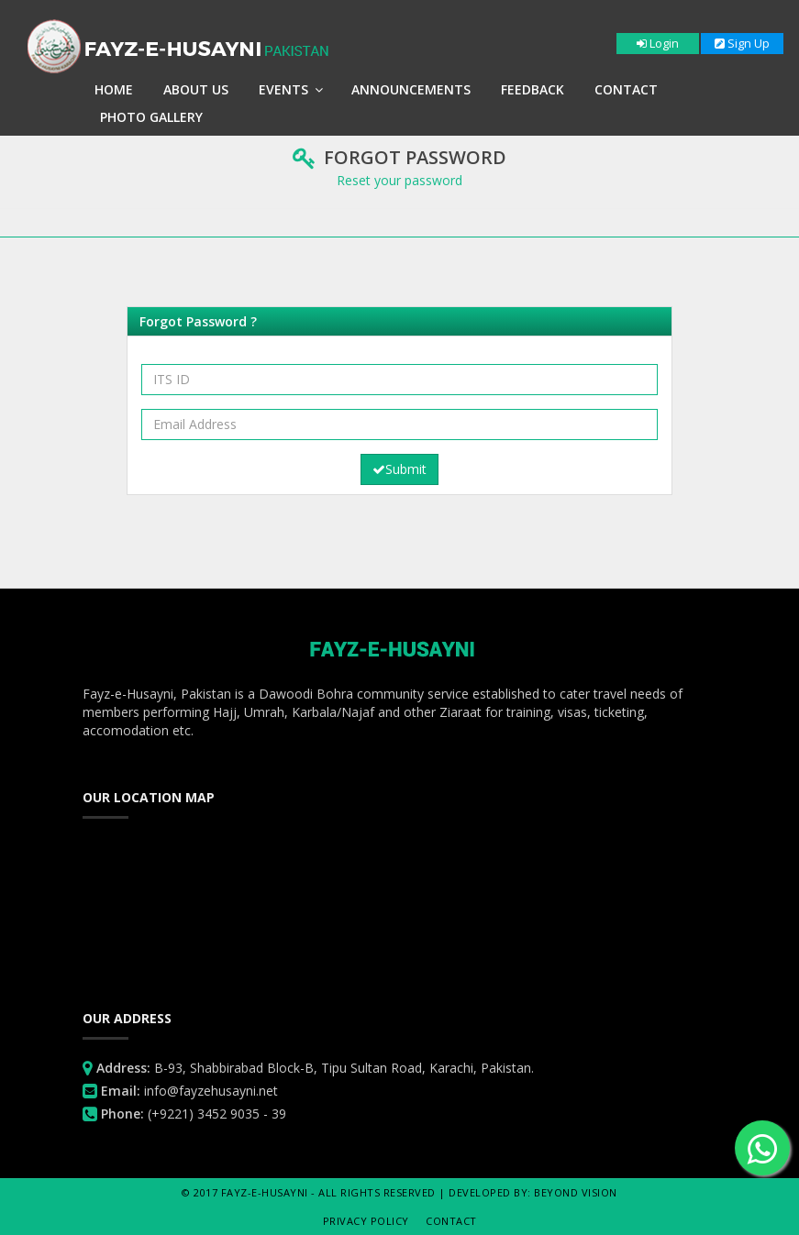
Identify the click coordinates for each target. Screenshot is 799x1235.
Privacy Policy (366, 1221)
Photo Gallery (151, 117)
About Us (195, 89)
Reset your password (399, 180)
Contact (626, 89)
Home (113, 89)
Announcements (411, 89)
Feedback (532, 89)
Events (291, 89)
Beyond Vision (575, 1192)
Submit (399, 469)
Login (658, 43)
